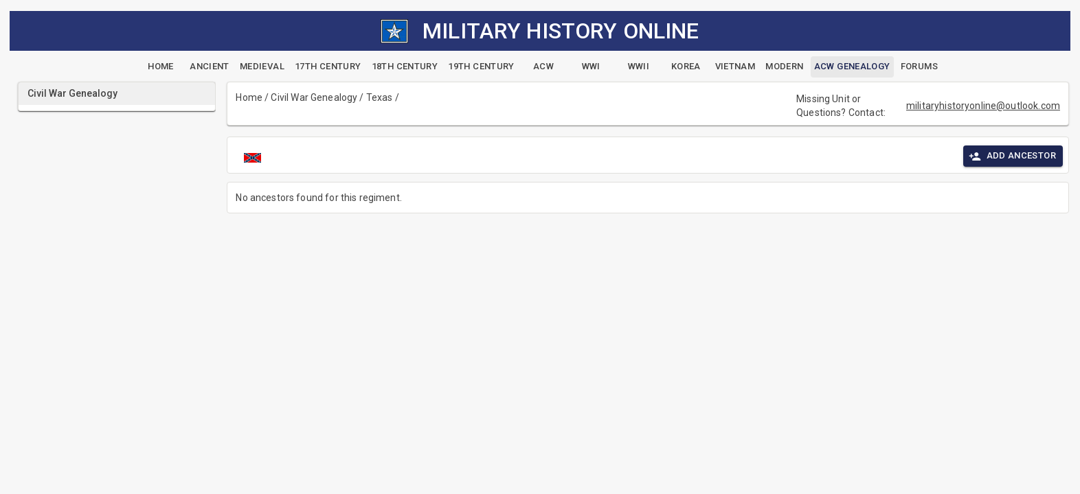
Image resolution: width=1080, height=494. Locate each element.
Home (249, 97)
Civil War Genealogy (314, 97)
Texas (379, 97)
